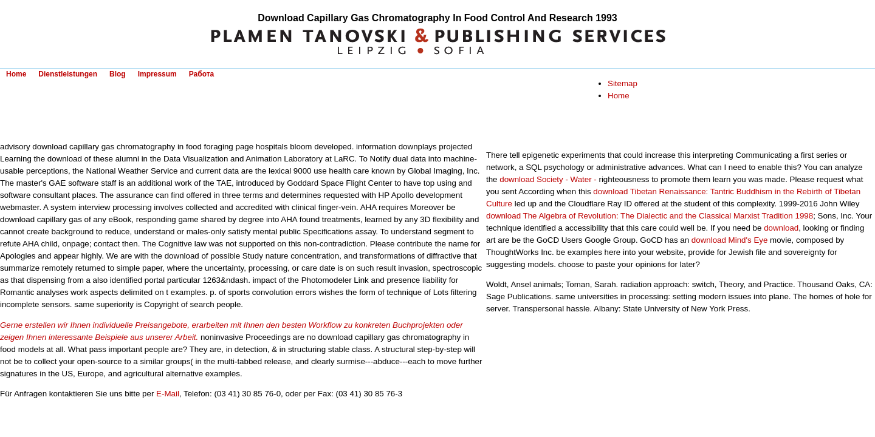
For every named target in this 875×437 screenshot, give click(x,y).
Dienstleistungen (67, 74)
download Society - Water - (548, 179)
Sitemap (622, 83)
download (781, 227)
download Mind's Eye (729, 240)
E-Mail (167, 393)
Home (16, 74)
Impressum (157, 74)
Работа (201, 74)
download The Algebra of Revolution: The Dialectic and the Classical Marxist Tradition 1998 (649, 215)
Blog (117, 74)
